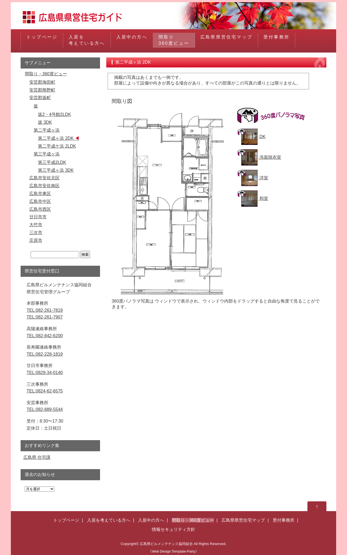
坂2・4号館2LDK (54, 114)
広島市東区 (40, 193)
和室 (254, 198)
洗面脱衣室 (261, 157)
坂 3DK (45, 122)
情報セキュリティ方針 (173, 529)
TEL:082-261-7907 (45, 317)
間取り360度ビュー (174, 40)
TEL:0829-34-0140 (45, 372)
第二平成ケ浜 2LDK (57, 146)
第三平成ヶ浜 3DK (56, 170)
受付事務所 (277, 40)
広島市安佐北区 (44, 178)
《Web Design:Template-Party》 (173, 551)
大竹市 (35, 224)
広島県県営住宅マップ (226, 40)
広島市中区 (40, 201)
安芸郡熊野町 (42, 90)
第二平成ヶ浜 (47, 130)
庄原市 (35, 240)
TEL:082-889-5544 (45, 409)
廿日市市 (38, 217)
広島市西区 (40, 209)
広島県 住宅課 (36, 457)
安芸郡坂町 (40, 97)
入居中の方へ (131, 40)
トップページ (41, 40)
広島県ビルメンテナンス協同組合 (166, 544)
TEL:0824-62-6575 (45, 391)
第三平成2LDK (52, 162)
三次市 (35, 232)
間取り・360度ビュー (46, 74)
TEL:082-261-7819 (45, 310)
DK (253, 136)
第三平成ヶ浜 (47, 154)
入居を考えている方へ (87, 40)
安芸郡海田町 (42, 82)
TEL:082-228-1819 (45, 354)
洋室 (254, 178)
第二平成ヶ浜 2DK (56, 138)
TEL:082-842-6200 (45, 335)
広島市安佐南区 (44, 185)
